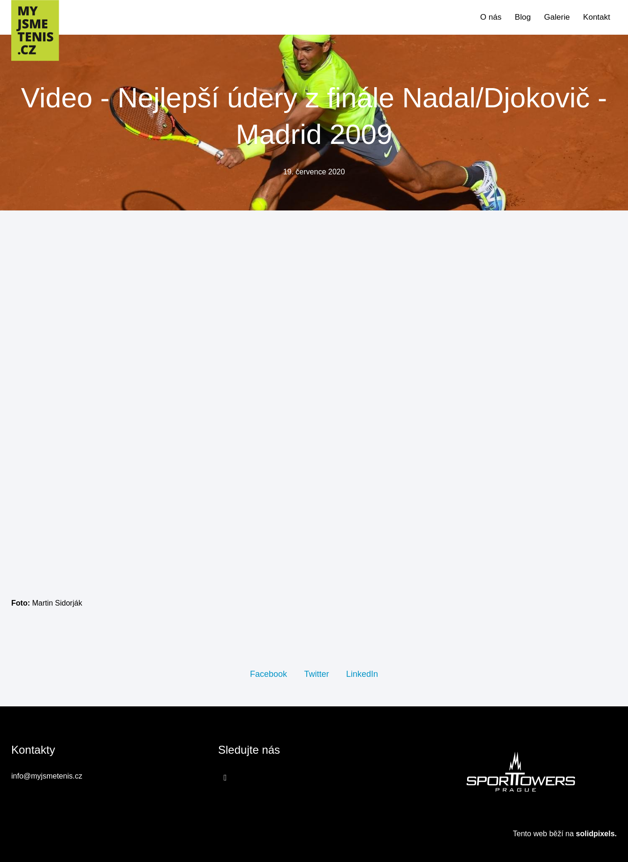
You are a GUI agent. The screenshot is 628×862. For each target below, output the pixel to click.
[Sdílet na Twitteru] (316, 673)
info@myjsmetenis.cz (46, 776)
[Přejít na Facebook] (225, 777)
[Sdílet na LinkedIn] (362, 673)
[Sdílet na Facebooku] (268, 673)
